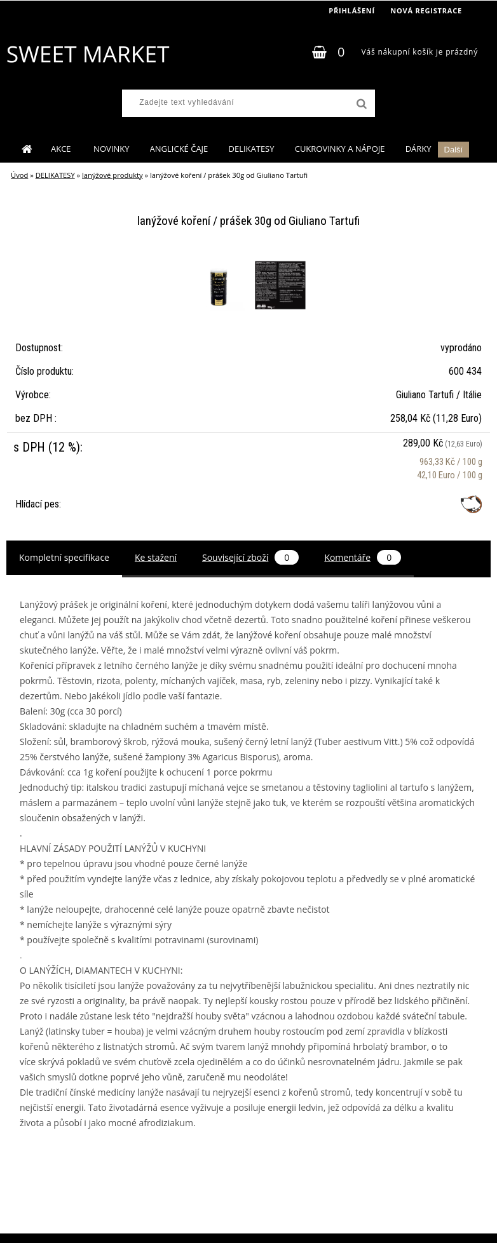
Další (453, 149)
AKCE (62, 148)
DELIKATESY (251, 148)
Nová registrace (426, 10)
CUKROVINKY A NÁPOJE (340, 148)
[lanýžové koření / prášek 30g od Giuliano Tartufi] (221, 262)
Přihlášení (352, 10)
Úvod (19, 175)
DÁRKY (418, 148)
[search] (360, 104)
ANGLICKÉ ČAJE (179, 148)
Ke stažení (156, 557)
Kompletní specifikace (64, 557)
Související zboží (250, 557)
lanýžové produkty (112, 175)
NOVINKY (111, 148)
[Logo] (87, 54)
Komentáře (362, 557)
